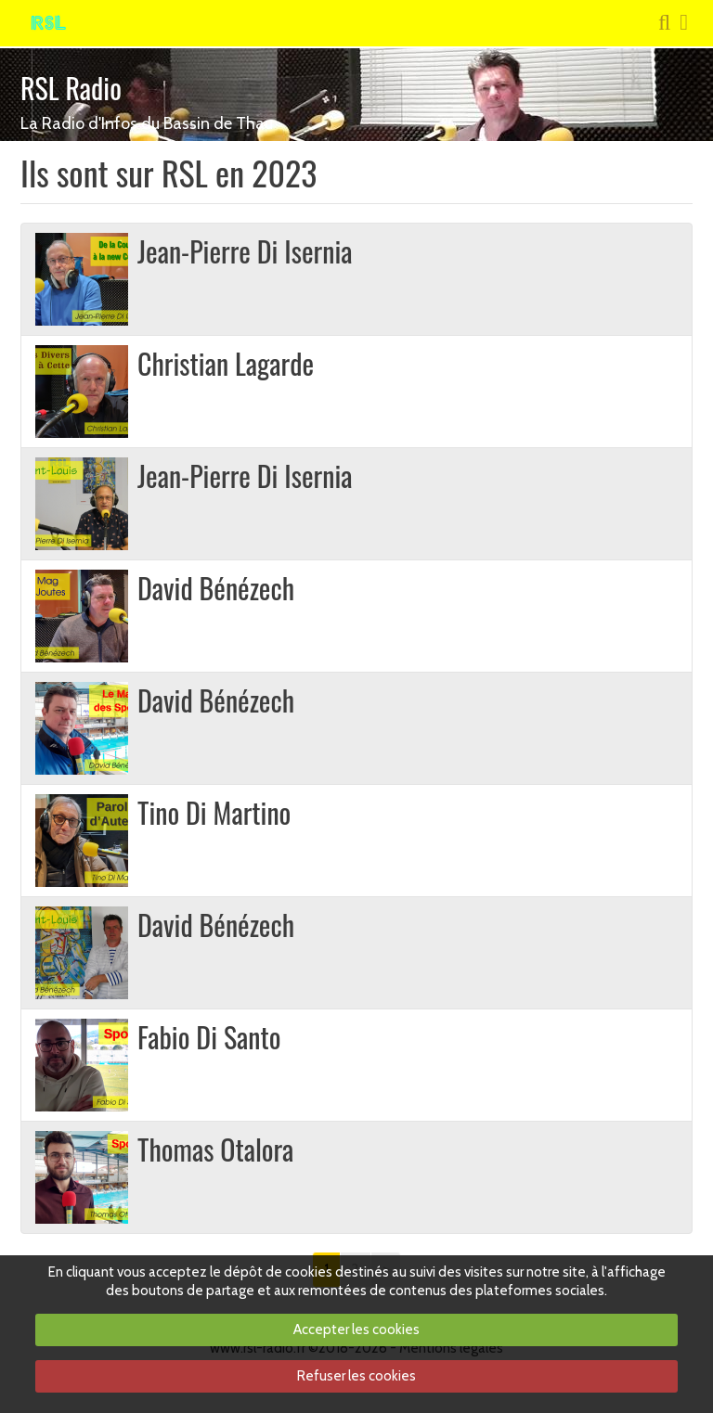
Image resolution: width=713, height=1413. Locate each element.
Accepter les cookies (356, 1329)
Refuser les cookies (356, 1376)
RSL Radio (71, 88)
